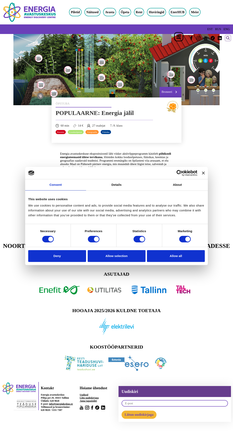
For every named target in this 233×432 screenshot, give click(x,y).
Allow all (176, 256)
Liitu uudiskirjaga (89, 397)
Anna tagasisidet (88, 400)
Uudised (84, 394)
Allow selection (116, 256)
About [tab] (177, 184)
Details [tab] (116, 184)
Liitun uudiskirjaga (139, 415)
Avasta (109, 12)
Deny (57, 256)
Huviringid (156, 12)
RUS (218, 29)
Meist (195, 12)
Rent (139, 12)
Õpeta (125, 12)
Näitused (92, 12)
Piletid (75, 12)
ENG (226, 29)
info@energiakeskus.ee (61, 403)
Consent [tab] (56, 184)
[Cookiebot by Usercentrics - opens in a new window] (179, 173)
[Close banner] (203, 173)
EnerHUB (177, 12)
